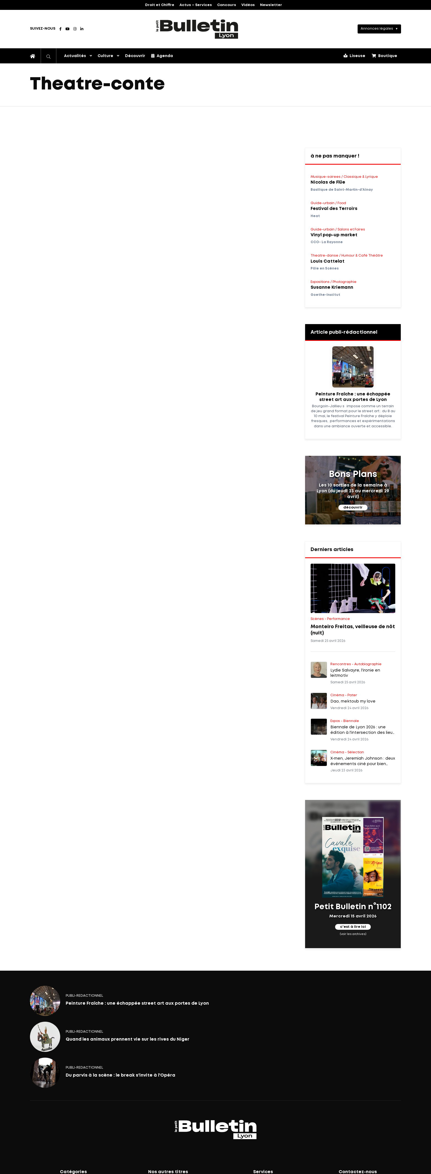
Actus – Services (195, 5)
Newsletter (271, 5)
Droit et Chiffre (159, 5)
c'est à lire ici (353, 926)
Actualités (75, 56)
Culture (105, 56)
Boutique (384, 56)
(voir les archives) (353, 934)
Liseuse (354, 56)
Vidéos (248, 5)
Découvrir (135, 56)
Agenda (162, 56)
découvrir (353, 507)
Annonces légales (377, 28)
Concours (226, 5)
